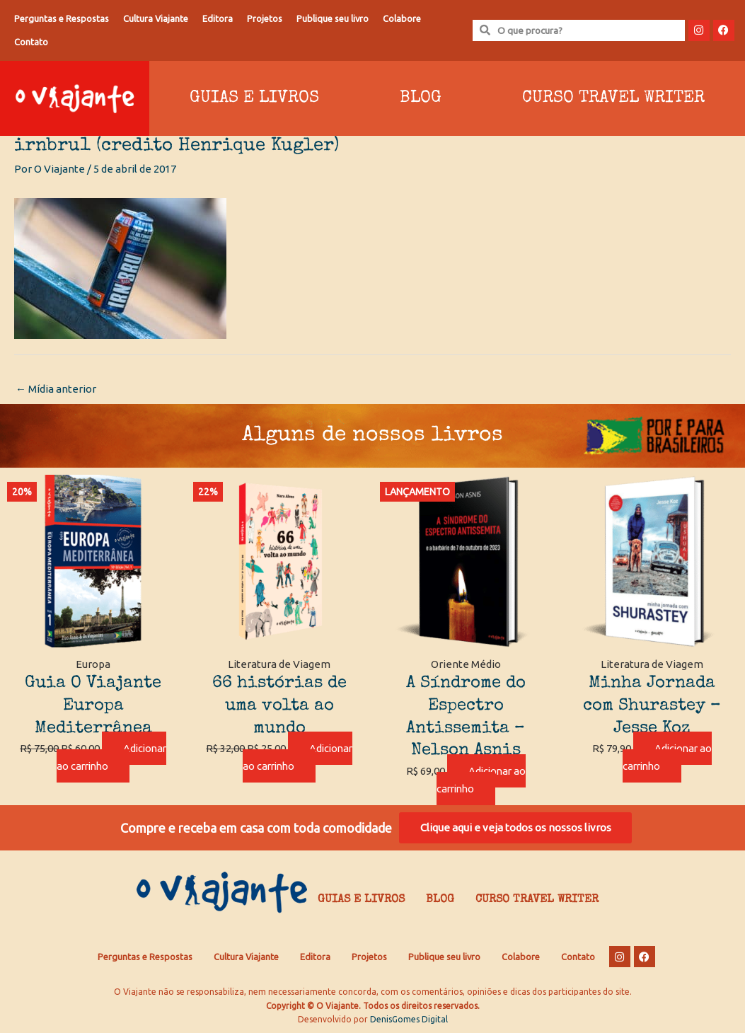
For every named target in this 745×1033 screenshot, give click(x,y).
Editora (217, 18)
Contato (31, 42)
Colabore (402, 18)
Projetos (264, 18)
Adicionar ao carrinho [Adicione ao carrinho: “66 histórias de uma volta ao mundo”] (279, 766)
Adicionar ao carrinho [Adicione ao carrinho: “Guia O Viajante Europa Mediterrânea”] (93, 766)
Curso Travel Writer (613, 98)
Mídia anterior (56, 389)
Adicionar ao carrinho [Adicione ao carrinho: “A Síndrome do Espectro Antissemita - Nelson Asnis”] (480, 780)
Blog (420, 98)
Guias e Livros (254, 98)
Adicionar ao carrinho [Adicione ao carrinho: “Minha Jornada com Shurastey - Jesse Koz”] (666, 757)
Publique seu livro (332, 18)
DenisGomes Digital (409, 1019)
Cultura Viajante (155, 18)
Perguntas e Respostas (61, 18)
